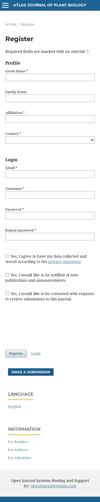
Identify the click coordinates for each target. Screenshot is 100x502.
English (14, 406)
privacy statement (64, 261)
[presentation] (45, 325)
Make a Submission (30, 372)
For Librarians (19, 457)
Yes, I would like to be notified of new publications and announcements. (41, 277)
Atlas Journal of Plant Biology (49, 5)
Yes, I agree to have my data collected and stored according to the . (46, 259)
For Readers (18, 441)
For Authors (18, 449)
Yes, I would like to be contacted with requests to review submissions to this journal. (49, 296)
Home (11, 24)
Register (16, 353)
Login (36, 353)
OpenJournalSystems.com (53, 485)
